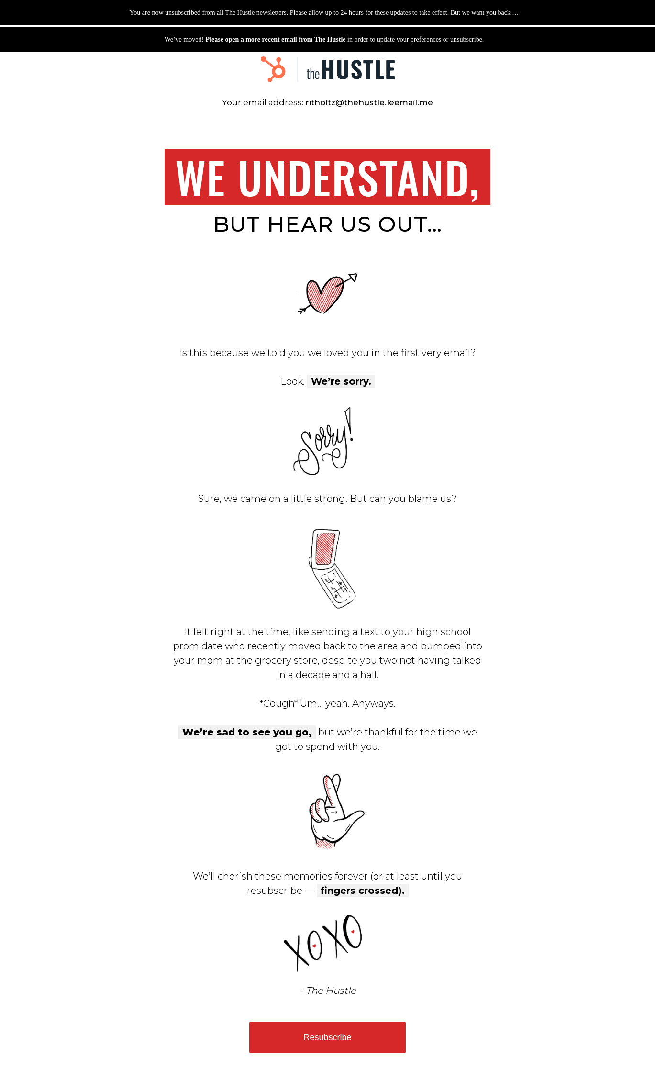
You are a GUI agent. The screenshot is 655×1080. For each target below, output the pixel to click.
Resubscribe (327, 1037)
